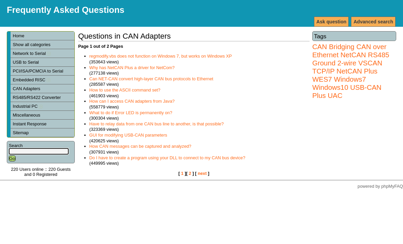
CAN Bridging (333, 46)
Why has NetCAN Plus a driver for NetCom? (132, 67)
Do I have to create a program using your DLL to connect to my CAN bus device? (167, 157)
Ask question (331, 21)
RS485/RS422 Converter (37, 97)
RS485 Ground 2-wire (350, 59)
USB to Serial (26, 62)
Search (16, 145)
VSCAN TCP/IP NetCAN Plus (347, 67)
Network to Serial (32, 53)
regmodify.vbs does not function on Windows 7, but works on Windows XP (160, 56)
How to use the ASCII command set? (124, 90)
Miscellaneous (26, 115)
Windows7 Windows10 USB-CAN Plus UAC (347, 87)
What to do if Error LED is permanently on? (130, 112)
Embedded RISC (31, 79)
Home (18, 35)
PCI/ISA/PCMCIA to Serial (38, 71)
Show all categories (31, 44)
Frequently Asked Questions (65, 10)
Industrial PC (27, 106)
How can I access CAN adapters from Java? (132, 101)
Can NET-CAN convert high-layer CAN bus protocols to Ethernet (151, 78)
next (202, 173)
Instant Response (30, 123)
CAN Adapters (26, 88)
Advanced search (373, 21)
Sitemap (21, 132)
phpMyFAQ (392, 186)
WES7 (322, 79)
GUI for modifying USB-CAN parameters (128, 135)
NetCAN (353, 55)
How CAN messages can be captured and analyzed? (140, 146)
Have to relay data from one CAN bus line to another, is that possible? (156, 123)
